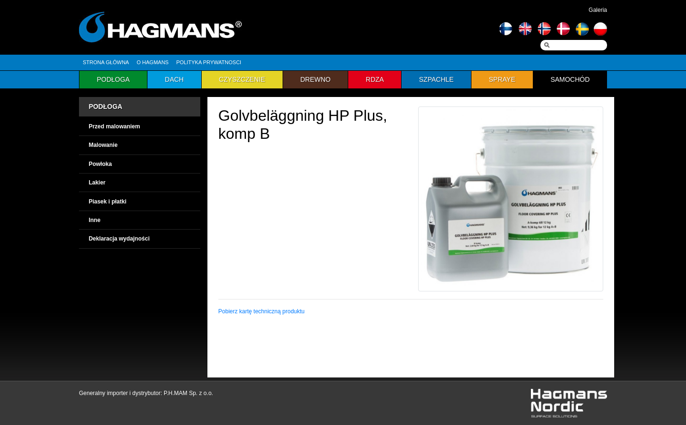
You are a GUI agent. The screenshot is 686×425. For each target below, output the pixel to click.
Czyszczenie (242, 79)
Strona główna (106, 62)
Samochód (569, 79)
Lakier (96, 182)
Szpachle (436, 79)
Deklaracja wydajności (118, 238)
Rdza (375, 79)
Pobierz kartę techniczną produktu (261, 311)
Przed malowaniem (114, 126)
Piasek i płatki (107, 201)
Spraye (502, 79)
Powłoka (100, 164)
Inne (94, 220)
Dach (174, 79)
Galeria (597, 10)
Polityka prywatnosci (208, 62)
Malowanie (103, 145)
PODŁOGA (105, 106)
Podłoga (113, 79)
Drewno (315, 79)
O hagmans (152, 62)
